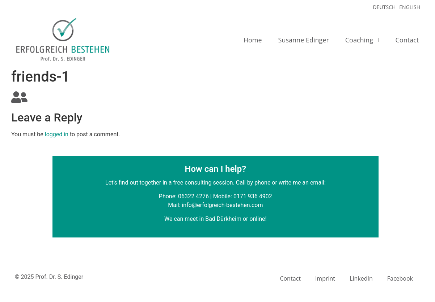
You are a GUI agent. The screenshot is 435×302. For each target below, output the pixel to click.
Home (253, 40)
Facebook (400, 278)
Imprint (325, 278)
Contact (407, 40)
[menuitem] (382, 7)
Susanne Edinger (303, 40)
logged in (56, 134)
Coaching (362, 40)
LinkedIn (361, 278)
